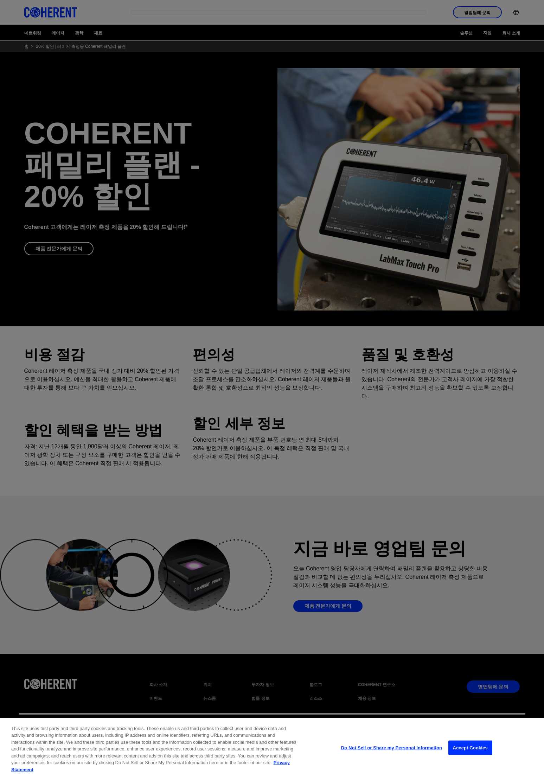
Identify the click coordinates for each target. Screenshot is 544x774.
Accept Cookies (470, 757)
